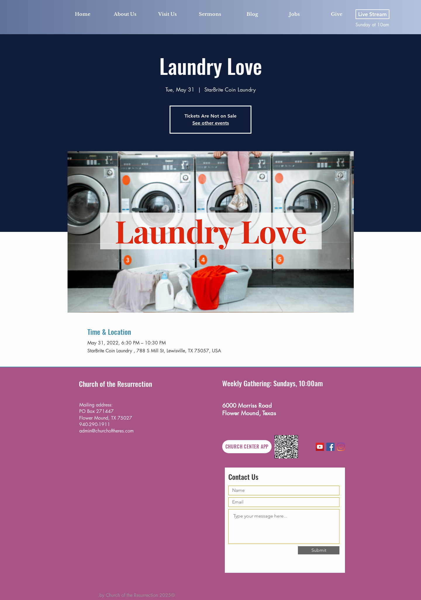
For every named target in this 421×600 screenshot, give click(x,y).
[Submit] (318, 550)
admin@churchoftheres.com (106, 431)
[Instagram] (341, 447)
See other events (210, 123)
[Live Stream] (372, 14)
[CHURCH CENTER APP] (247, 446)
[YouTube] (320, 447)
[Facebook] (330, 447)
